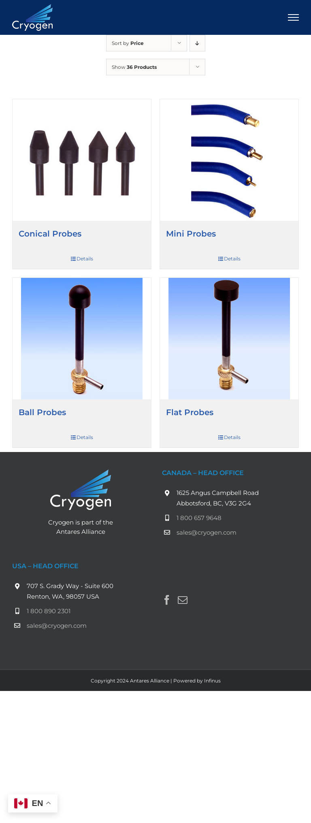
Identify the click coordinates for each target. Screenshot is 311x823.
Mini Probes (191, 234)
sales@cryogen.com (206, 532)
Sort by (128, 43)
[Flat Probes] (229, 338)
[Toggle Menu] (293, 17)
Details (85, 259)
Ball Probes (42, 412)
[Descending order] (197, 43)
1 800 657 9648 (199, 518)
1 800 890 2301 (48, 611)
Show (134, 67)
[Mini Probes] (229, 160)
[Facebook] (167, 600)
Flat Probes (189, 412)
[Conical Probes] (82, 160)
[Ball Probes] (82, 338)
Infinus (212, 681)
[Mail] (182, 600)
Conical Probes (50, 234)
